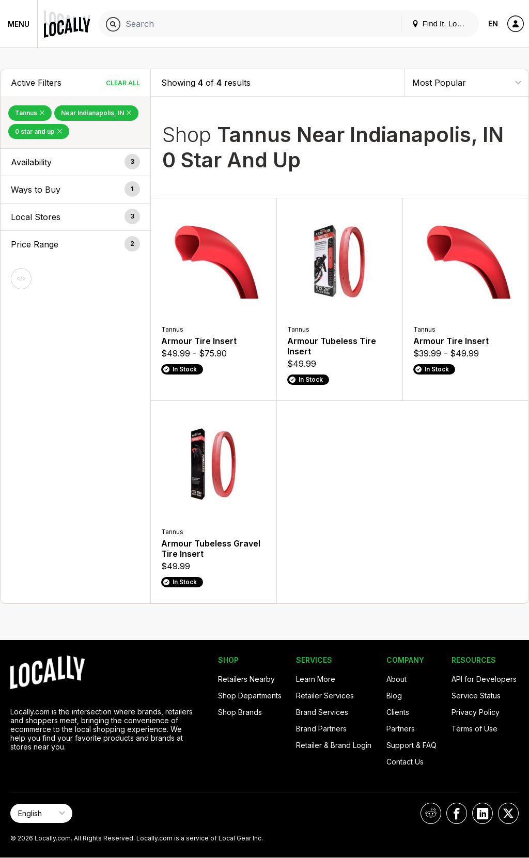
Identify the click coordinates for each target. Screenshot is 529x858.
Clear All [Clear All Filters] (123, 83)
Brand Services (322, 712)
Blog (394, 695)
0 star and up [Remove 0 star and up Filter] (39, 131)
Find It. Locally (442, 23)
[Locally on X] (508, 813)
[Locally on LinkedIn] (482, 813)
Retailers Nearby (246, 679)
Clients (397, 712)
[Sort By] (466, 82)
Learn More (315, 679)
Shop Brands (240, 712)
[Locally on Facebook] (456, 813)
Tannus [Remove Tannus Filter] (30, 113)
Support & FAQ (411, 745)
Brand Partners (321, 728)
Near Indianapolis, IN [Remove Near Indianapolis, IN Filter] (96, 113)
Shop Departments (250, 695)
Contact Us (405, 761)
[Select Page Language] (41, 813)
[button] (75, 162)
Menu (18, 24)
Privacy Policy (476, 712)
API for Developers (484, 679)
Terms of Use (474, 728)
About (396, 679)
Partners (400, 728)
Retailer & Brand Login (333, 745)
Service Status (476, 695)
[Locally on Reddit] (431, 813)
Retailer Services (325, 695)
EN (493, 23)
